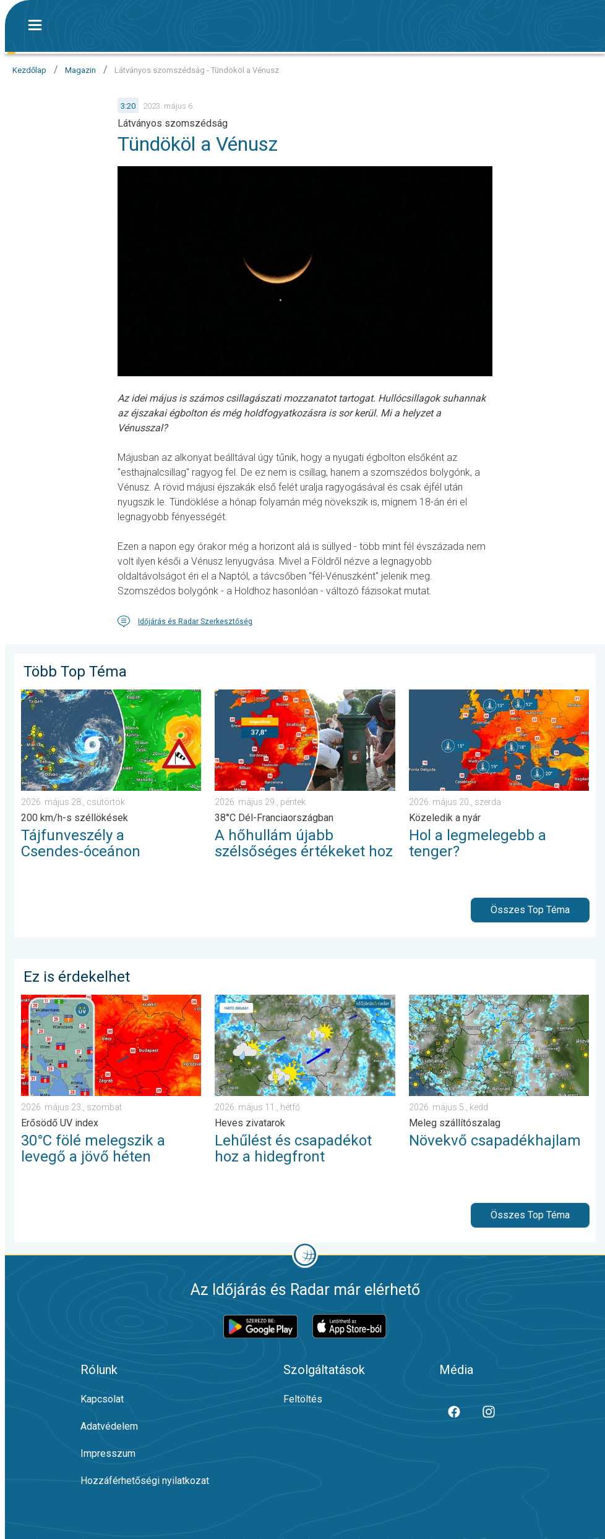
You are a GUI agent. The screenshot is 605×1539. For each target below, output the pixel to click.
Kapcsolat (102, 1399)
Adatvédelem (109, 1426)
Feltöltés (302, 1399)
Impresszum (107, 1453)
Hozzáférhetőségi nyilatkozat (144, 1480)
